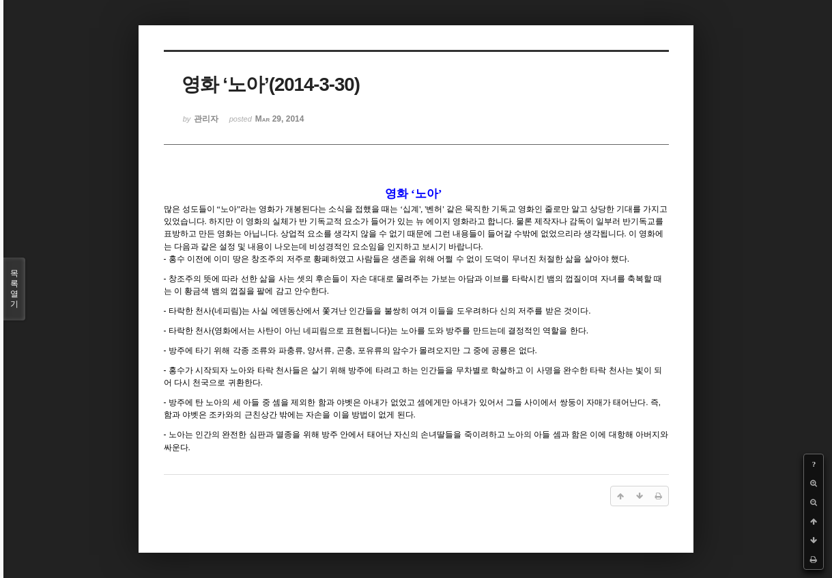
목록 (14, 289)
